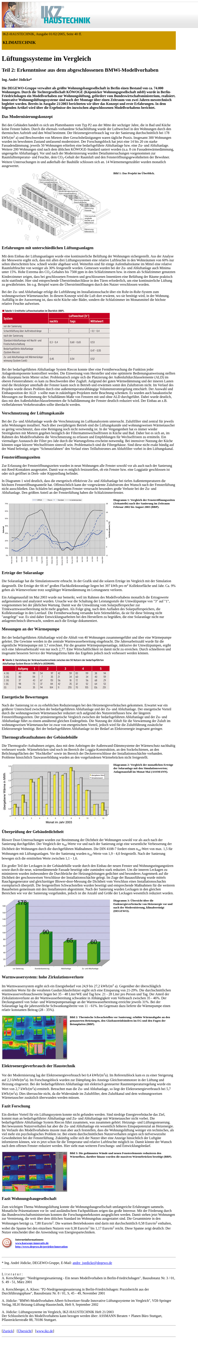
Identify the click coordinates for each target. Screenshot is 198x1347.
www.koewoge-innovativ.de (32, 1243)
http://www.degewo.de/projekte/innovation (41, 1246)
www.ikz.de (44, 1331)
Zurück (8, 1331)
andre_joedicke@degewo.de (92, 1263)
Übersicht (24, 1331)
